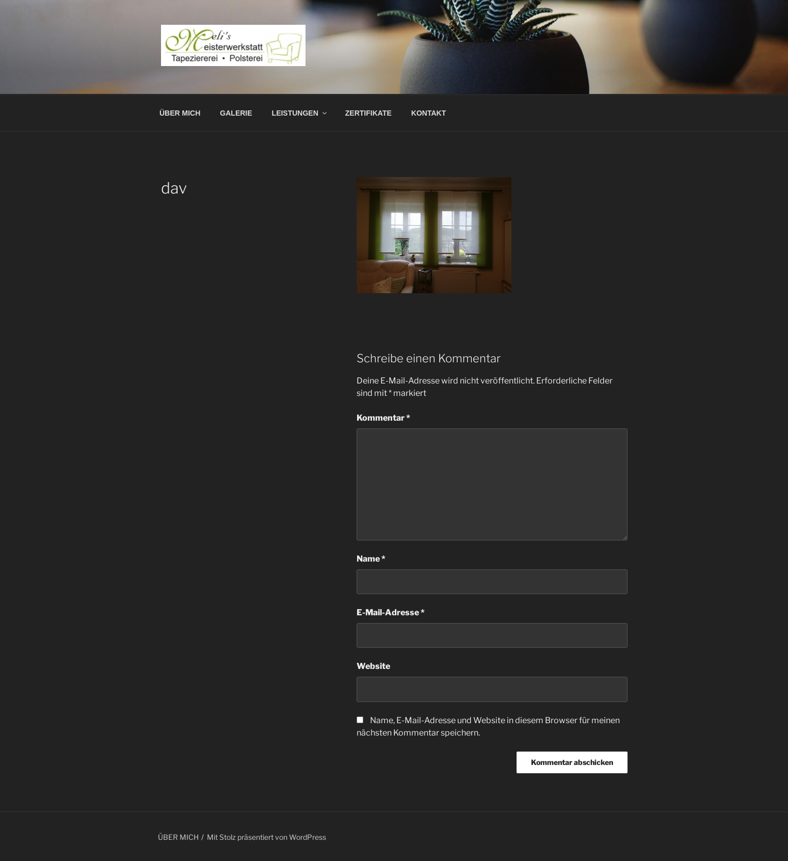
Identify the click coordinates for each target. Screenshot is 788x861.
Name (371, 559)
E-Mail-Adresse (391, 612)
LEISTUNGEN (300, 113)
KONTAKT (428, 113)
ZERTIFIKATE (368, 113)
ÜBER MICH (179, 113)
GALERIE (236, 113)
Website (373, 666)
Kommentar (383, 418)
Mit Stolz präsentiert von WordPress (266, 837)
